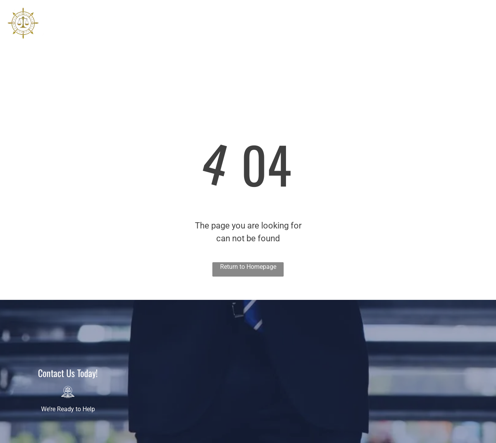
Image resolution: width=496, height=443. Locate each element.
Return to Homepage (248, 266)
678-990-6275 (459, 41)
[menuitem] (152, 30)
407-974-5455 (459, 28)
